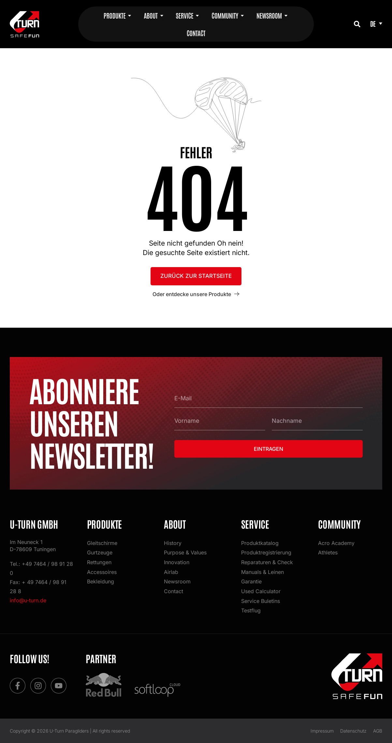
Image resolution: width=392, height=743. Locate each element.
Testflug (251, 610)
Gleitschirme (102, 542)
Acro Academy (336, 542)
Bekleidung (100, 581)
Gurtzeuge (99, 552)
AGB (377, 731)
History (172, 542)
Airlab (171, 571)
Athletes (328, 552)
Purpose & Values (185, 552)
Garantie (251, 581)
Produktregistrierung (266, 552)
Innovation (176, 562)
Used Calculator (261, 591)
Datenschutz (353, 731)
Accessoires (102, 571)
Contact (173, 591)
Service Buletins (260, 601)
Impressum (322, 731)
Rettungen (99, 562)
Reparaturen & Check (267, 562)
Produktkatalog (260, 542)
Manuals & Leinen (262, 571)
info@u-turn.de (28, 600)
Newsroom (177, 581)
